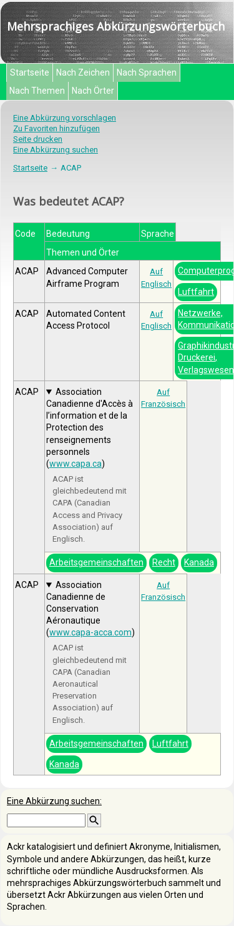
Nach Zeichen (83, 72)
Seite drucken (37, 139)
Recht (163, 562)
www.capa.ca (75, 464)
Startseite (29, 72)
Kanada (199, 562)
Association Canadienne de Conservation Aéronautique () (90, 609)
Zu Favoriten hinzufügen (56, 128)
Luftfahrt (196, 292)
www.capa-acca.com (90, 632)
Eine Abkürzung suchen (55, 149)
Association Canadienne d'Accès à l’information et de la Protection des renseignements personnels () (89, 428)
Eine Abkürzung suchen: (54, 801)
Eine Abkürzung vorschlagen (64, 117)
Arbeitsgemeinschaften (96, 562)
